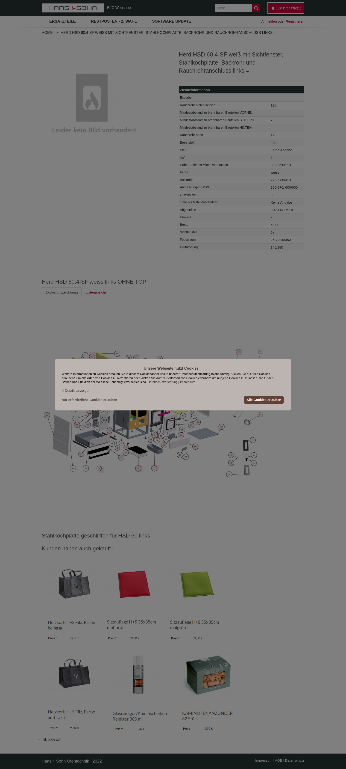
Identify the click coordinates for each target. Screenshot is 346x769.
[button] (76, 390)
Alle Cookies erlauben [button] (263, 400)
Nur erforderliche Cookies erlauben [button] (89, 400)
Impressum (187, 382)
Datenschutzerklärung (163, 382)
